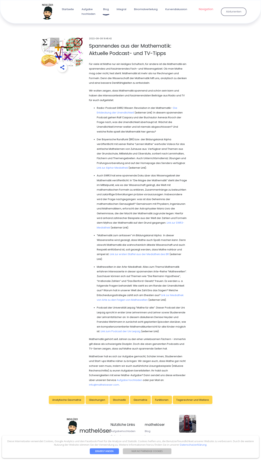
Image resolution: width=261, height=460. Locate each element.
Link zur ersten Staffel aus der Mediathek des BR (139, 254)
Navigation (206, 9)
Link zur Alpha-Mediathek (112, 167)
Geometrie (140, 400)
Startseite (68, 9)
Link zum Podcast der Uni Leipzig (121, 331)
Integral (121, 9)
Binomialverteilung (146, 9)
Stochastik (119, 400)
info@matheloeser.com (104, 384)
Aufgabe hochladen (88, 12)
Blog (106, 9)
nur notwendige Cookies (147, 451)
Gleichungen (97, 400)
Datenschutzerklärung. (193, 444)
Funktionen (161, 400)
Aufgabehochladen (123, 431)
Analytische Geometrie (66, 400)
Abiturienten (233, 11)
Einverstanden (104, 451)
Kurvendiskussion (176, 9)
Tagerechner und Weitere (192, 400)
